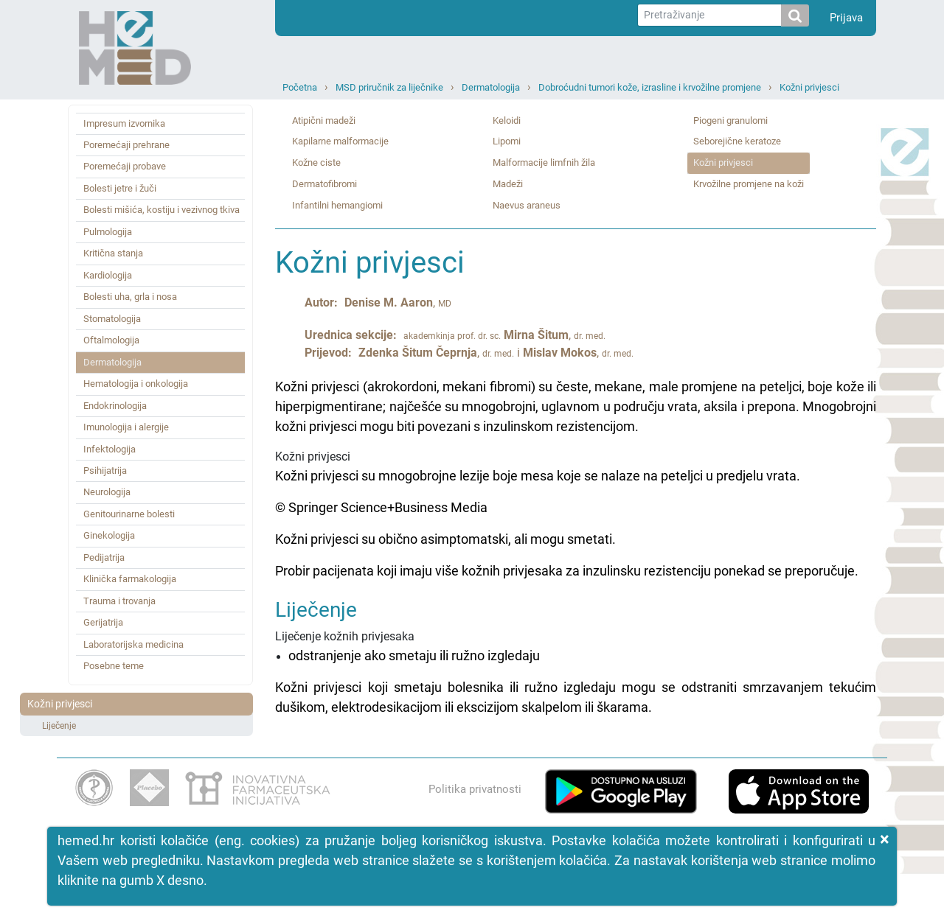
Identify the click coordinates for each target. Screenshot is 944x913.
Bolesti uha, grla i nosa (130, 296)
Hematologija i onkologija (135, 383)
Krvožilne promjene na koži (748, 183)
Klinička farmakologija (129, 578)
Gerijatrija (103, 622)
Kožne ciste (316, 162)
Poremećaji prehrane (126, 144)
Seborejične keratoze (737, 141)
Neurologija (107, 491)
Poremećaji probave (124, 166)
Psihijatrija (105, 470)
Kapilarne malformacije (340, 141)
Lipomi (507, 141)
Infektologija (109, 449)
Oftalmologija (111, 340)
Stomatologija (112, 318)
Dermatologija (491, 87)
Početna (299, 87)
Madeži (508, 183)
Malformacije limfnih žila (544, 162)
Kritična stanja (113, 253)
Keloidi (507, 120)
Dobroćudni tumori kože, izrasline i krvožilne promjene (649, 87)
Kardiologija (107, 275)
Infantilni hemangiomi (337, 205)
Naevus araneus (526, 205)
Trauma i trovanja (119, 600)
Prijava (846, 17)
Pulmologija (107, 231)
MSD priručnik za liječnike (389, 87)
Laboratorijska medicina (133, 644)
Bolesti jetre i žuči (119, 188)
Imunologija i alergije (126, 427)
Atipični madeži (323, 120)
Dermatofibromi (324, 183)
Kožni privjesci (809, 87)
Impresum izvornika (124, 123)
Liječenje (59, 726)
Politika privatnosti (474, 789)
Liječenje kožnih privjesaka (575, 658)
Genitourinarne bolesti (129, 514)
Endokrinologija (115, 405)
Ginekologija (109, 535)
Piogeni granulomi (730, 120)
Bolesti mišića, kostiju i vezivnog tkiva (161, 209)
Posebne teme (113, 665)
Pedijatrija (104, 557)
